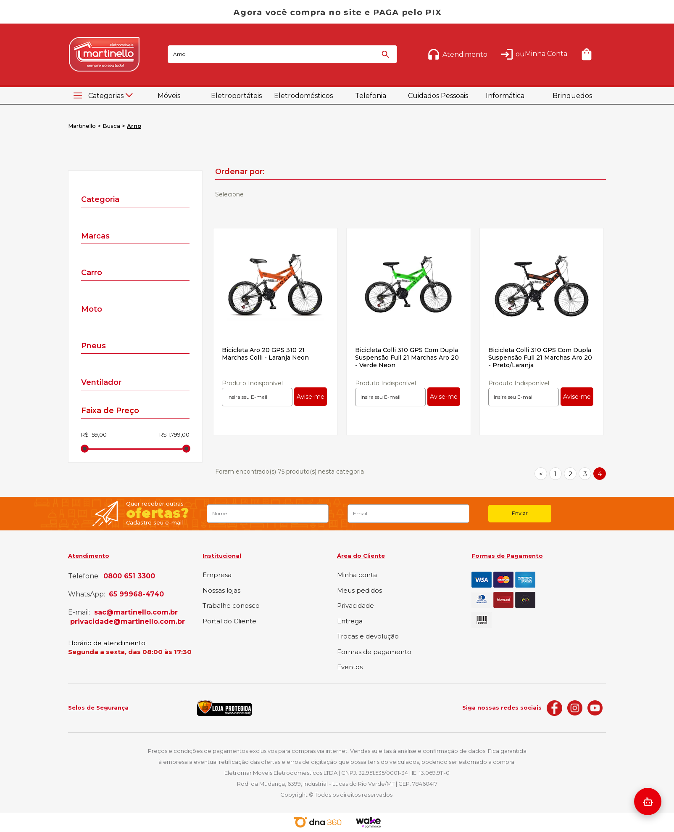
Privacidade (355, 605)
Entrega (350, 621)
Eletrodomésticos (303, 96)
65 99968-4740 (136, 594)
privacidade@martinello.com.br (127, 621)
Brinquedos (572, 96)
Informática (505, 96)
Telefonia (370, 96)
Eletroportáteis (236, 96)
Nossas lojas (221, 590)
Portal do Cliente (229, 621)
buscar (387, 58)
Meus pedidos (359, 590)
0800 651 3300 (129, 576)
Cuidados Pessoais (438, 96)
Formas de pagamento (374, 652)
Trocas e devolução (368, 636)
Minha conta (357, 575)
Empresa (217, 575)
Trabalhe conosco (231, 605)
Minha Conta (546, 54)
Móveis (169, 96)
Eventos (350, 667)
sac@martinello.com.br (136, 612)
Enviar (520, 513)
